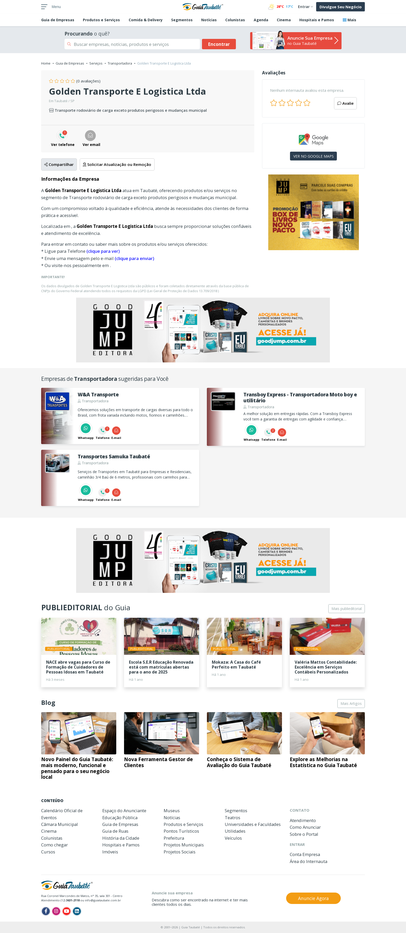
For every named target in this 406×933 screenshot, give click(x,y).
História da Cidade (120, 838)
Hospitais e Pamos (316, 19)
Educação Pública (119, 817)
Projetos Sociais (179, 852)
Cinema (284, 19)
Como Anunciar (305, 827)
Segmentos (182, 19)
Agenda (261, 19)
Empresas (57, 19)
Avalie (345, 103)
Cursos (48, 852)
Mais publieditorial (346, 608)
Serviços (96, 63)
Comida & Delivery (146, 19)
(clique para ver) (103, 251)
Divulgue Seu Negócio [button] (341, 6)
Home (45, 63)
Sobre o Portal (304, 834)
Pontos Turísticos (181, 831)
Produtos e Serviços (101, 19)
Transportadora (120, 63)
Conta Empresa (305, 854)
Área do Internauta (308, 861)
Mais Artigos (351, 703)
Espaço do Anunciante (124, 810)
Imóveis (110, 852)
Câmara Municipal (59, 824)
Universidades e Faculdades (253, 824)
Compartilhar (59, 164)
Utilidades (235, 831)
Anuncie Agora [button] (313, 898)
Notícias (209, 19)
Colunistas (235, 19)
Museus (172, 810)
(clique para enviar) (134, 258)
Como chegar (54, 845)
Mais (349, 19)
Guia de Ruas (115, 831)
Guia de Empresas (70, 63)
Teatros (232, 817)
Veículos (233, 838)
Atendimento (303, 820)
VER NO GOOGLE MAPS (313, 156)
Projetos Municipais (184, 845)
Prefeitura (174, 838)
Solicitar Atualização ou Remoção (117, 164)
